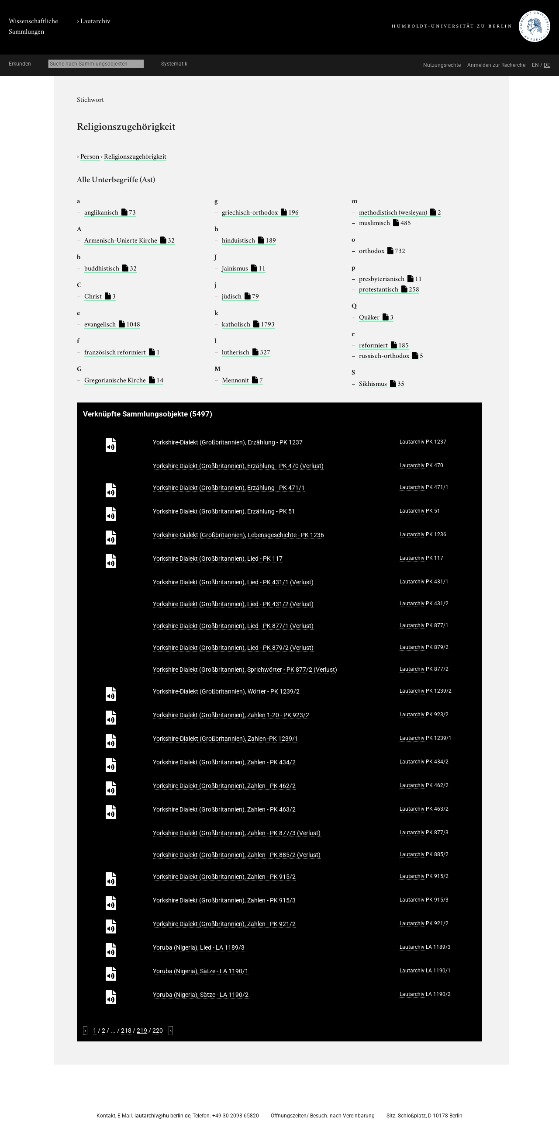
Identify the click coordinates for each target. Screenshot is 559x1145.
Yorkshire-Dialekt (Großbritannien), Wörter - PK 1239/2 (226, 691)
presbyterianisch (390, 278)
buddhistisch (110, 267)
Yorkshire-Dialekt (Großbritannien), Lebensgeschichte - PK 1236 (238, 534)
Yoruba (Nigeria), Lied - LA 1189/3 (199, 947)
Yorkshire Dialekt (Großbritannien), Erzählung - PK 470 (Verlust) (238, 465)
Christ (100, 295)
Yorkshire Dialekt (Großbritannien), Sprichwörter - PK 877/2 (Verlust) (245, 669)
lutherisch (246, 351)
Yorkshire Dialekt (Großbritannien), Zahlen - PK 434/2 (224, 762)
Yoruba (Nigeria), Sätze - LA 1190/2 (200, 994)
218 (126, 1030)
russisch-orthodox (391, 355)
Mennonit (242, 379)
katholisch (248, 323)
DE (547, 65)
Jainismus (244, 267)
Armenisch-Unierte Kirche (129, 239)
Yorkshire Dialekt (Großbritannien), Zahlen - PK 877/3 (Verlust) (237, 832)
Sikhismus (381, 383)
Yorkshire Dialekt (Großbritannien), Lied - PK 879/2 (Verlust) (233, 647)
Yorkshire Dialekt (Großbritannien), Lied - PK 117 (218, 558)
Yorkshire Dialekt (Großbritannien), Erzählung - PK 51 (224, 511)
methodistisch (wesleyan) (400, 211)
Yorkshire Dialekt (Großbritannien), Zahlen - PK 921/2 (224, 923)
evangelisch (112, 323)
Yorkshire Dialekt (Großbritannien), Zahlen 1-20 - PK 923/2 (231, 714)
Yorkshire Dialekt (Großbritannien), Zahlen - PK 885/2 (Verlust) (237, 854)
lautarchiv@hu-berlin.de (162, 1116)
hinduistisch (249, 239)
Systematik (174, 64)
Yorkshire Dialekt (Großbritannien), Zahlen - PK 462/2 (224, 785)
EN (535, 65)
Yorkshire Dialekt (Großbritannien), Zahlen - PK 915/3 (224, 900)
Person (90, 155)
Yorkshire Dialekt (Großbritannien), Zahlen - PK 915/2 (224, 876)
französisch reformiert (122, 351)
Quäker (376, 316)
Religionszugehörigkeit (135, 155)
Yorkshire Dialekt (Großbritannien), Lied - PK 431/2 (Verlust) (233, 603)
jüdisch (240, 295)
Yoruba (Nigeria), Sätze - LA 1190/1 (200, 971)
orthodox (382, 250)
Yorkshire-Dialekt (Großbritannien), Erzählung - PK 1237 (228, 442)
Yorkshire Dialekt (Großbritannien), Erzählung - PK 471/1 (229, 487)
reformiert (384, 344)
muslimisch (385, 222)
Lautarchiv (95, 20)
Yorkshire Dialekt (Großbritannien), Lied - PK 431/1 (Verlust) (233, 582)
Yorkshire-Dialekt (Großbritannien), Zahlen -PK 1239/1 (225, 738)
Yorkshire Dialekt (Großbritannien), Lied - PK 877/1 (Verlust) (233, 625)
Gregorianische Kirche (123, 379)
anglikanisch (110, 211)
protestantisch (389, 288)
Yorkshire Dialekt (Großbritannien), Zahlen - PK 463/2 (224, 809)
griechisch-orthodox (260, 211)
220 (157, 1030)
